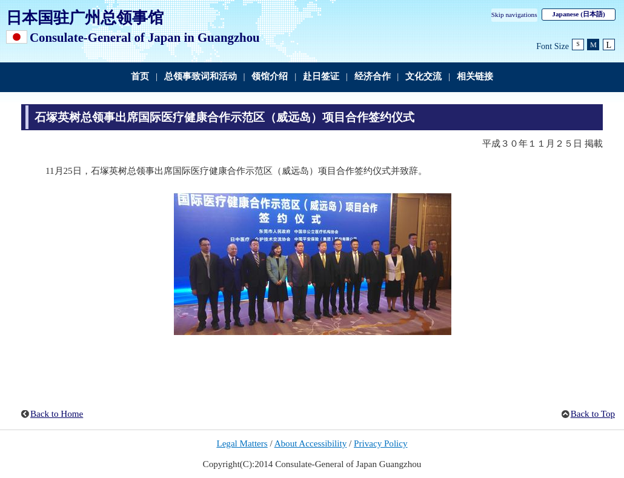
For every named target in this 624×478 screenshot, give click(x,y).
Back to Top (593, 414)
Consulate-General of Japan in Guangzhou (145, 37)
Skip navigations (514, 14)
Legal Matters (241, 443)
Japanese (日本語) (578, 14)
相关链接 (475, 76)
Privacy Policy (381, 443)
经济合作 (372, 76)
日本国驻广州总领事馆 (85, 17)
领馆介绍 (269, 76)
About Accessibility (310, 443)
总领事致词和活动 (200, 76)
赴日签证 (321, 76)
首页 (140, 76)
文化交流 (423, 76)
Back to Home (56, 414)
